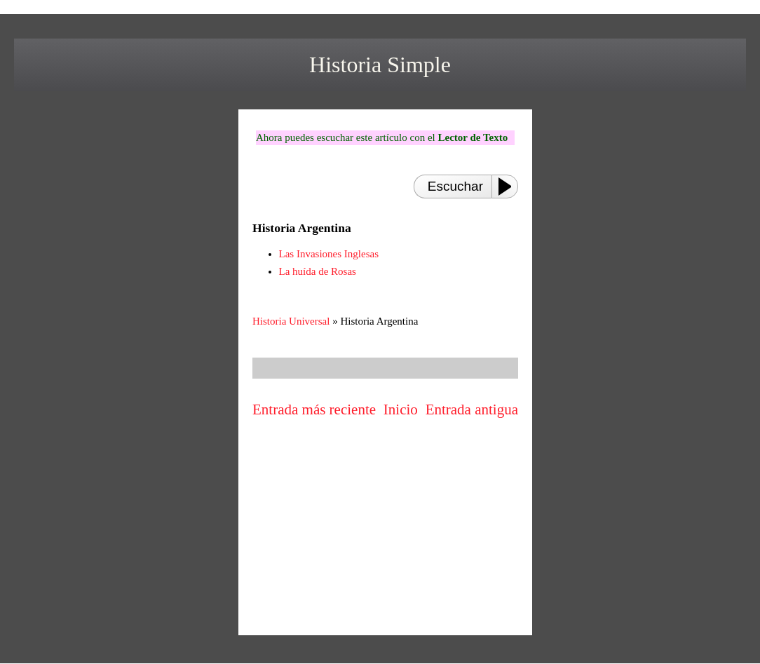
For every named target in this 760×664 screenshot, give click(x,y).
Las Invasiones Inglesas (329, 253)
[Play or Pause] (509, 186)
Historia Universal (291, 321)
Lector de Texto (472, 137)
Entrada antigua (472, 409)
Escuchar (455, 186)
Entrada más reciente (314, 409)
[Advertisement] (385, 529)
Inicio (401, 409)
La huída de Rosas (317, 271)
